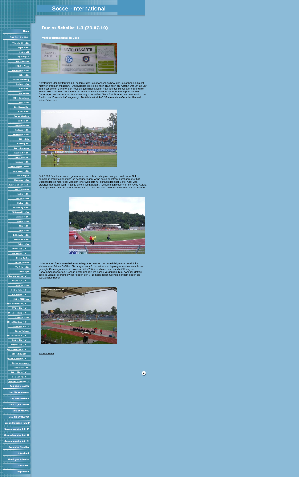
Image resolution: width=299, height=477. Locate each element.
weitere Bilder (46, 353)
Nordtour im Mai (48, 83)
